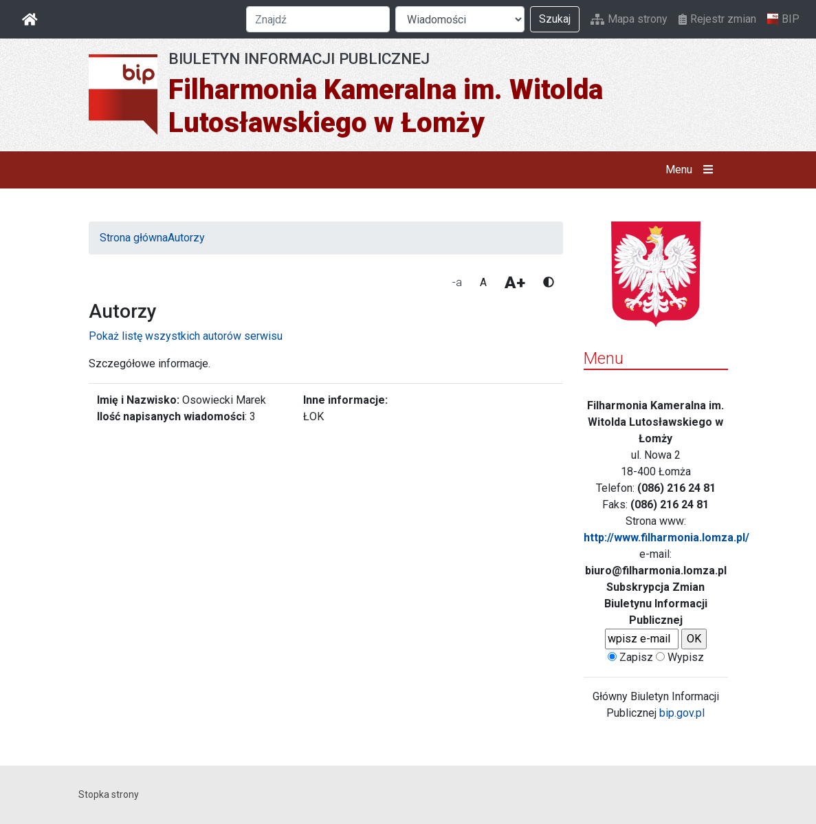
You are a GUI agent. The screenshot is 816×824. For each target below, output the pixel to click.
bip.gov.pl (682, 712)
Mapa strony (629, 18)
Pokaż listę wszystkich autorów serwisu (186, 336)
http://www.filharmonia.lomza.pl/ (666, 537)
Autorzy (186, 237)
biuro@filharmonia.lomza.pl (656, 570)
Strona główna (134, 237)
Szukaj (555, 18)
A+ (515, 282)
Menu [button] (691, 170)
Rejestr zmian (717, 18)
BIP (783, 19)
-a (457, 282)
